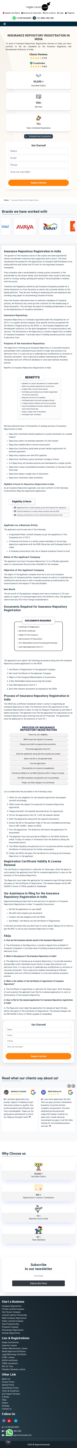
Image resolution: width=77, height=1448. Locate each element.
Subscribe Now (38, 1283)
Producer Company (10, 1327)
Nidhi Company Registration (14, 1318)
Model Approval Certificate (13, 1351)
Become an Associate (31, 13)
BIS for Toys (7, 1366)
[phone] (38, 165)
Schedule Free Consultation (37, 136)
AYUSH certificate (9, 1360)
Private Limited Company (13, 1309)
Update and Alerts (11, 13)
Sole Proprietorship (10, 1324)
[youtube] (9, 1420)
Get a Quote (49, 13)
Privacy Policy (8, 1382)
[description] (38, 174)
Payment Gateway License (13, 1369)
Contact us (7, 1409)
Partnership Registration (12, 1330)
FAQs (4, 1400)
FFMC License (8, 1357)
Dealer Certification (10, 1342)
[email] (38, 158)
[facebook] (4, 1420)
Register (70, 13)
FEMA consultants (10, 1363)
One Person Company (11, 1312)
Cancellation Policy (10, 1388)
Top (8, 1441)
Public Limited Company (12, 1321)
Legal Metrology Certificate (14, 1354)
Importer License (9, 1345)
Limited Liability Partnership (14, 1315)
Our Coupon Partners (11, 1394)
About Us (6, 1379)
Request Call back (38, 182)
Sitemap (5, 1406)
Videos (5, 1403)
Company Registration (11, 1306)
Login (60, 13)
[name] (38, 151)
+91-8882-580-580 (43, 18)
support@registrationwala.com (18, 1435)
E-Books (5, 1397)
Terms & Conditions (10, 1391)
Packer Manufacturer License (14, 1348)
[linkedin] (16, 1420)
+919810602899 (21, 18)
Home (6, 200)
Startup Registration (11, 1333)
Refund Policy (8, 1385)
